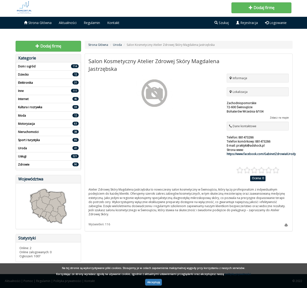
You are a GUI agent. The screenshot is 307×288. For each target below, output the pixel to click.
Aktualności (68, 22)
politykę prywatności (237, 274)
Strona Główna (38, 22)
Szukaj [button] (221, 22)
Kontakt (113, 22)
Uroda (117, 45)
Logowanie (276, 22)
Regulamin (92, 22)
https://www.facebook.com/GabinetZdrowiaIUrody (261, 154)
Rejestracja (247, 22)
